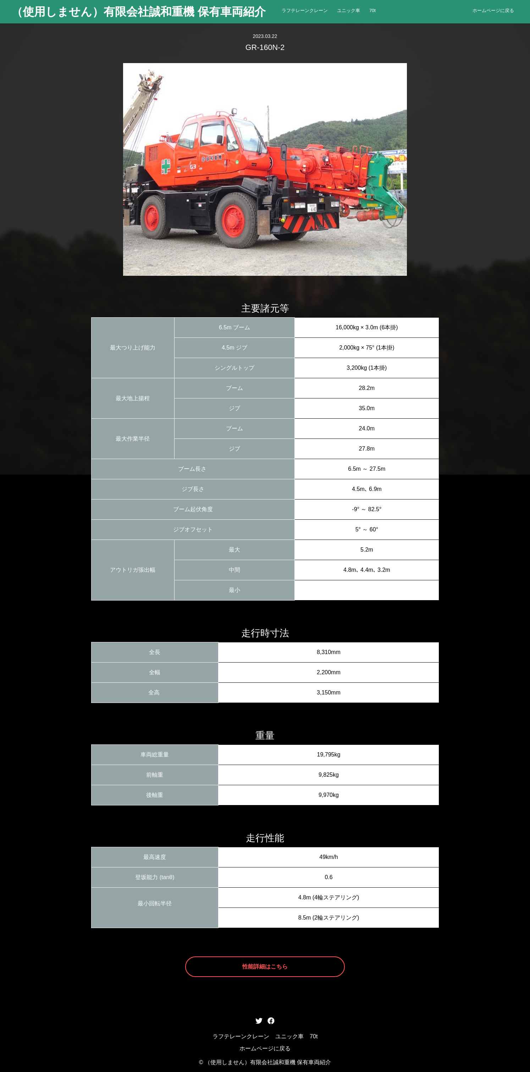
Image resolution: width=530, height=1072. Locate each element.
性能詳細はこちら (265, 967)
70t (372, 10)
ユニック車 (348, 10)
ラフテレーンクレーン (305, 10)
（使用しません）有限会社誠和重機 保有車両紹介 (138, 11)
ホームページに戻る (493, 10)
